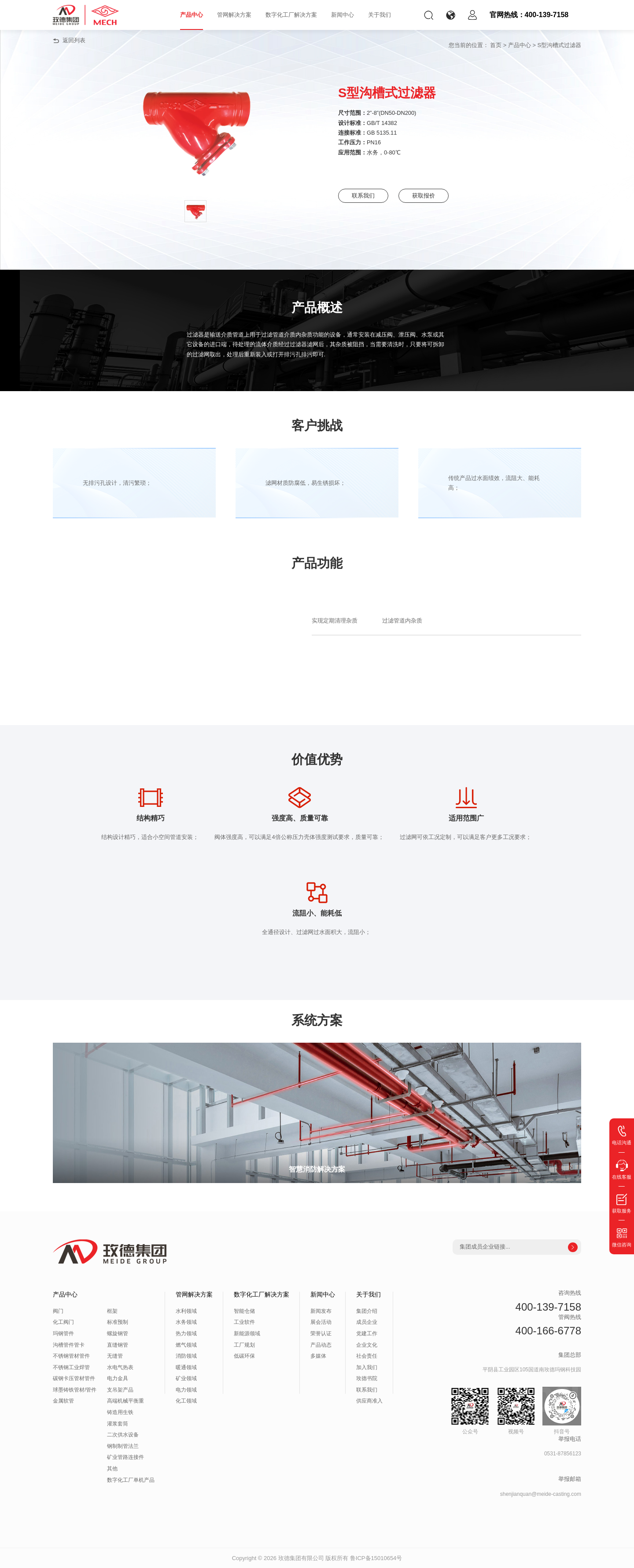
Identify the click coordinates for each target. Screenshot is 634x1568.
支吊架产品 (120, 1390)
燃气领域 (186, 1345)
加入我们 (366, 1367)
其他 (112, 1468)
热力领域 (186, 1333)
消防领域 (186, 1356)
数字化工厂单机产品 (131, 1480)
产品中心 (191, 14)
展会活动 (321, 1322)
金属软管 (63, 1401)
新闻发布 (321, 1311)
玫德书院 (366, 1378)
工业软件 (244, 1322)
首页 (495, 45)
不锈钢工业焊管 (71, 1367)
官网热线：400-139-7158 (529, 14)
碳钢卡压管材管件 (74, 1378)
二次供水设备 (123, 1435)
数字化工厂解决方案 (291, 14)
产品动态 (321, 1345)
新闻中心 (342, 14)
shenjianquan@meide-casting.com (540, 1494)
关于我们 (379, 14)
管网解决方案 (234, 14)
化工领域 (186, 1401)
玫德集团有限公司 (301, 1558)
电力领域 (186, 1390)
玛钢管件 (63, 1333)
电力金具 (117, 1378)
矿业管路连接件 (125, 1457)
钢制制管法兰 (123, 1446)
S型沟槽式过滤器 (559, 45)
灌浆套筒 (117, 1424)
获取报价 (430, 195)
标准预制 (117, 1322)
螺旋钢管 (117, 1333)
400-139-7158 (548, 1307)
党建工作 (366, 1333)
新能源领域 (247, 1333)
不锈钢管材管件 (71, 1356)
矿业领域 (186, 1378)
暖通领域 (186, 1367)
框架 (112, 1311)
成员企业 (366, 1322)
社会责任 (366, 1356)
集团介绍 (366, 1311)
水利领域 (186, 1311)
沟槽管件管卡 (69, 1345)
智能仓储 (244, 1311)
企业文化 (366, 1345)
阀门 (58, 1311)
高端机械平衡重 (125, 1401)
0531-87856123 (562, 1454)
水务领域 (186, 1322)
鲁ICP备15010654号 (376, 1558)
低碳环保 (244, 1356)
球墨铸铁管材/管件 (74, 1390)
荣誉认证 (321, 1333)
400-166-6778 (548, 1331)
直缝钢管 (117, 1345)
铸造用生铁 (120, 1412)
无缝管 (115, 1356)
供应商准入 (369, 1401)
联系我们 (365, 195)
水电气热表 (120, 1367)
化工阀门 (63, 1322)
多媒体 (318, 1356)
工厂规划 (244, 1345)
